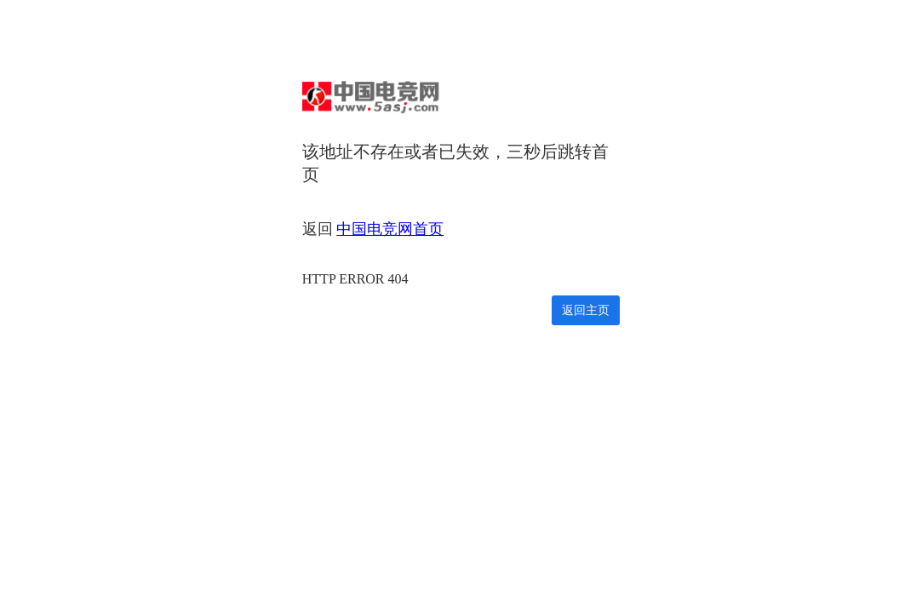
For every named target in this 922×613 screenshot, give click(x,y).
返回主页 (586, 310)
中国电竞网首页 (390, 229)
